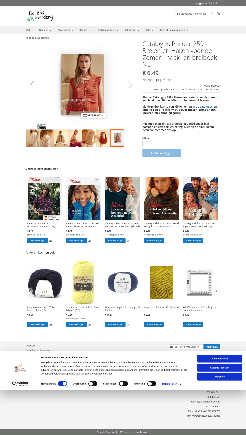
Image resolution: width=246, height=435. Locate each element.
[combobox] (195, 13)
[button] (32, 84)
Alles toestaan (220, 403)
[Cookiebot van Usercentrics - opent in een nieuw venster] (20, 429)
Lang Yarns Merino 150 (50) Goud (161, 307)
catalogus (206, 106)
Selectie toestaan (220, 412)
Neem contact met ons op (39, 354)
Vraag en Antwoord (36, 359)
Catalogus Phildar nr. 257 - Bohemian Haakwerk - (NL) (41, 225)
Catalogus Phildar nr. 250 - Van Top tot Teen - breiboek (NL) (199, 225)
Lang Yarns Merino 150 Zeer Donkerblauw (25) (42, 309)
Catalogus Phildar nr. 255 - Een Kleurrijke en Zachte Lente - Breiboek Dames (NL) (82, 226)
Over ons (30, 345)
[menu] (123, 34)
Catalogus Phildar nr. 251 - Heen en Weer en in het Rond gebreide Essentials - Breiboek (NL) (122, 226)
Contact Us (214, 3)
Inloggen (199, 3)
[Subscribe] (211, 346)
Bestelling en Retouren (38, 350)
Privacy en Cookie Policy (38, 363)
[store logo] (40, 16)
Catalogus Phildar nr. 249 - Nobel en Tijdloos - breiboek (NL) (161, 225)
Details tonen (169, 428)
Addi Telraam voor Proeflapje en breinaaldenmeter (200, 309)
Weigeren (219, 421)
